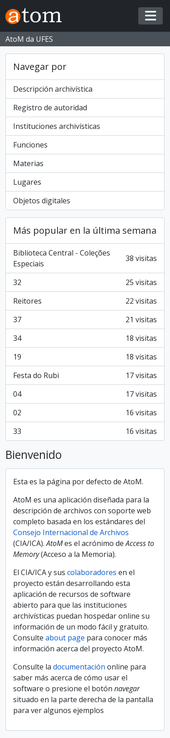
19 (85, 356)
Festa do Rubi (85, 375)
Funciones (30, 145)
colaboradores (92, 572)
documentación (79, 667)
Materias (28, 163)
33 (85, 431)
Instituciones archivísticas (56, 126)
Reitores (85, 300)
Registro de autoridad (50, 108)
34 (85, 338)
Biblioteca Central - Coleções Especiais (85, 258)
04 (85, 394)
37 (85, 319)
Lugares (27, 182)
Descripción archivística (52, 89)
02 (85, 412)
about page (65, 638)
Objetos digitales (41, 201)
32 (85, 282)
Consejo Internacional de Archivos (71, 532)
